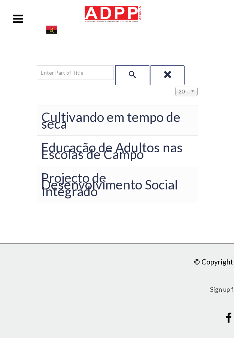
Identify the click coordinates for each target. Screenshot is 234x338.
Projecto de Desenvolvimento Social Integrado (109, 184)
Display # (175, 85)
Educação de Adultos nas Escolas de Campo (112, 151)
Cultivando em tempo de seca (110, 120)
